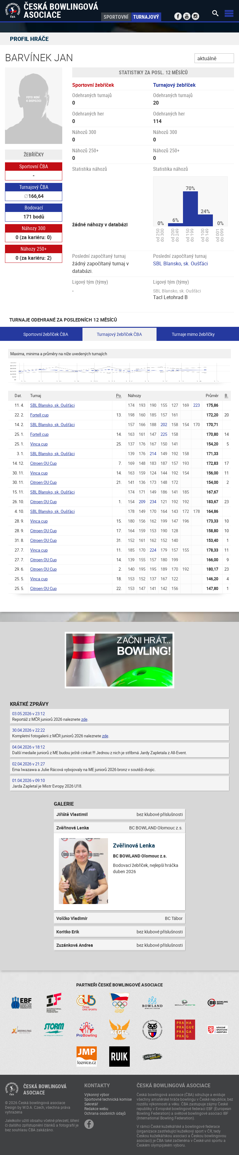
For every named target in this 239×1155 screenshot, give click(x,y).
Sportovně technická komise (108, 1099)
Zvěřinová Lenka (134, 845)
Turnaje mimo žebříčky (193, 334)
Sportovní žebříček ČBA (45, 334)
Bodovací (34, 207)
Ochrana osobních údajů (105, 1113)
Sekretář (91, 1103)
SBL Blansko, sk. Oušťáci (180, 263)
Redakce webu (96, 1108)
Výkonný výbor (96, 1094)
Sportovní (116, 16)
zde (84, 719)
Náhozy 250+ (34, 248)
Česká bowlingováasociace (45, 1089)
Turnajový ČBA (33, 187)
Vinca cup (39, 444)
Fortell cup (39, 415)
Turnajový (146, 16)
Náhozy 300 (33, 228)
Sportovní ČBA (33, 166)
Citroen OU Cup (43, 463)
